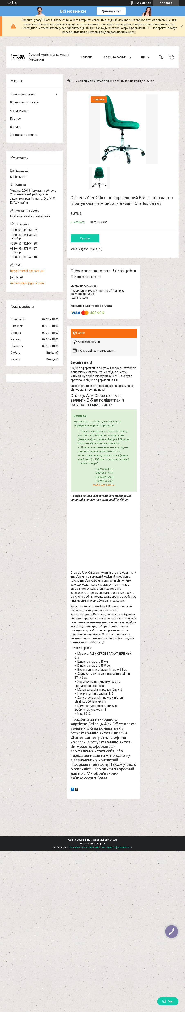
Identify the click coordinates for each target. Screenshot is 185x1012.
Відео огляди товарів (24, 102)
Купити (85, 238)
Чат (168, 1001)
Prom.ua (112, 839)
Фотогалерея (19, 110)
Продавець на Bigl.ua (92, 843)
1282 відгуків (143, 2)
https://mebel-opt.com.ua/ (27, 271)
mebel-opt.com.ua (104, 484)
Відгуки (15, 126)
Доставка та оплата (23, 134)
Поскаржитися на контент (84, 847)
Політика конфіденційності (116, 847)
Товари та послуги (114, 57)
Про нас (15, 118)
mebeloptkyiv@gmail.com (27, 283)
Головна (86, 57)
